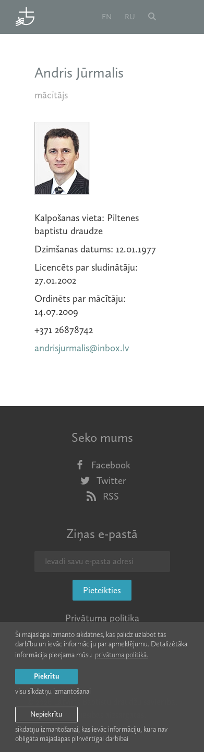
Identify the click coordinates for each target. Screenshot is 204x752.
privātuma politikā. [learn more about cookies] (121, 655)
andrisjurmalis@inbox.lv (81, 348)
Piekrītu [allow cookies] (46, 676)
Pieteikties (102, 590)
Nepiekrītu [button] (46, 714)
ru (130, 16)
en (107, 16)
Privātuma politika (102, 618)
